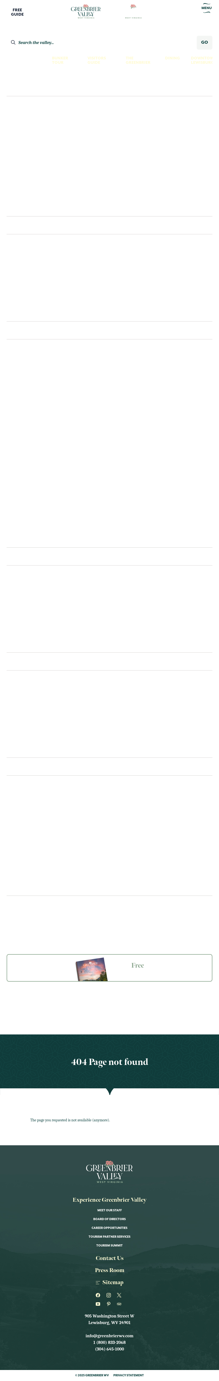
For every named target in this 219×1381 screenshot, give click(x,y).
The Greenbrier (138, 60)
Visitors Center (24, 693)
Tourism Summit (109, 1245)
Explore (18, 87)
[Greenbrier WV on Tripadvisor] (120, 1304)
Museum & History (26, 428)
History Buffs (26, 152)
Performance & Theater (33, 876)
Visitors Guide (96, 60)
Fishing (15, 395)
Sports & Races (23, 887)
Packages (17, 715)
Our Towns (19, 461)
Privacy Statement (128, 1375)
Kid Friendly (20, 843)
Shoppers (21, 196)
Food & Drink (21, 832)
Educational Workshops (34, 821)
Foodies (20, 141)
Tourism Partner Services (109, 1237)
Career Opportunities (109, 1228)
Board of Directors (109, 1219)
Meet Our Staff (109, 1210)
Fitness (14, 406)
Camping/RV (19, 312)
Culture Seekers (29, 119)
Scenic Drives (21, 505)
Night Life (17, 450)
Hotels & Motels (25, 268)
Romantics (23, 185)
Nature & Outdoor (27, 865)
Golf (12, 417)
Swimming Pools (25, 538)
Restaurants (21, 588)
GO (204, 42)
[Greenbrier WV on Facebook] (99, 1295)
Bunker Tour (60, 60)
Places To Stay (28, 225)
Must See (16, 439)
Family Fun (23, 130)
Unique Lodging (24, 301)
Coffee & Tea (20, 632)
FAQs (12, 726)
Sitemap (110, 1282)
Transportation (25, 704)
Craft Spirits (21, 362)
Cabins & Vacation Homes (34, 290)
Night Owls (24, 174)
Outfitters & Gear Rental (34, 483)
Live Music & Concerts (31, 854)
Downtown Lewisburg (204, 60)
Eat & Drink (25, 556)
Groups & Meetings (24, 925)
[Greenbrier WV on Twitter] (120, 1295)
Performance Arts (27, 494)
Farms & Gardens (25, 384)
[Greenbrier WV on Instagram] (109, 1295)
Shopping (17, 516)
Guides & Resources (25, 915)
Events (17, 766)
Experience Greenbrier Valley (109, 1200)
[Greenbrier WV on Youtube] (99, 1304)
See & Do (20, 330)
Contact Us (19, 748)
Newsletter (18, 905)
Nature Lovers (27, 163)
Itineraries (23, 207)
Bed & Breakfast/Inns (29, 279)
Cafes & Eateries (24, 599)
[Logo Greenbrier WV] (86, 11)
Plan (14, 661)
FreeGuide (17, 12)
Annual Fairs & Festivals (33, 799)
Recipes (15, 643)
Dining (172, 58)
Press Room (109, 1270)
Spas (11, 527)
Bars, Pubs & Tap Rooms (32, 621)
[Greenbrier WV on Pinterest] (109, 1304)
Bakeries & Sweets (26, 610)
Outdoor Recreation (30, 472)
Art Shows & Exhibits (30, 810)
